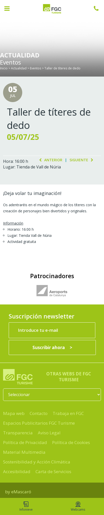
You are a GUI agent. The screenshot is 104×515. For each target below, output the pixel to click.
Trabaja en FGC (68, 413)
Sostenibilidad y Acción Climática (36, 462)
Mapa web (14, 413)
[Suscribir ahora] (52, 347)
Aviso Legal (49, 433)
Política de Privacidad (25, 442)
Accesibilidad (16, 471)
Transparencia (18, 433)
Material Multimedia (24, 452)
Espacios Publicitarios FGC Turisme (39, 423)
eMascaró (21, 492)
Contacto (39, 413)
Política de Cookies (71, 442)
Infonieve (26, 506)
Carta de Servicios (53, 471)
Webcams (78, 506)
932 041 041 (99, 8)
